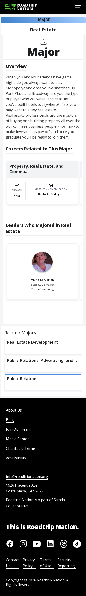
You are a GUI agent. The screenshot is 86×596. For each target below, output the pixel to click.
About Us (14, 410)
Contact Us (12, 562)
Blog (10, 419)
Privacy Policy (29, 562)
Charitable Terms (21, 448)
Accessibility (16, 457)
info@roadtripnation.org (27, 476)
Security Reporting (66, 562)
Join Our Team (18, 429)
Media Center (17, 438)
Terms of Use (45, 562)
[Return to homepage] (21, 7)
